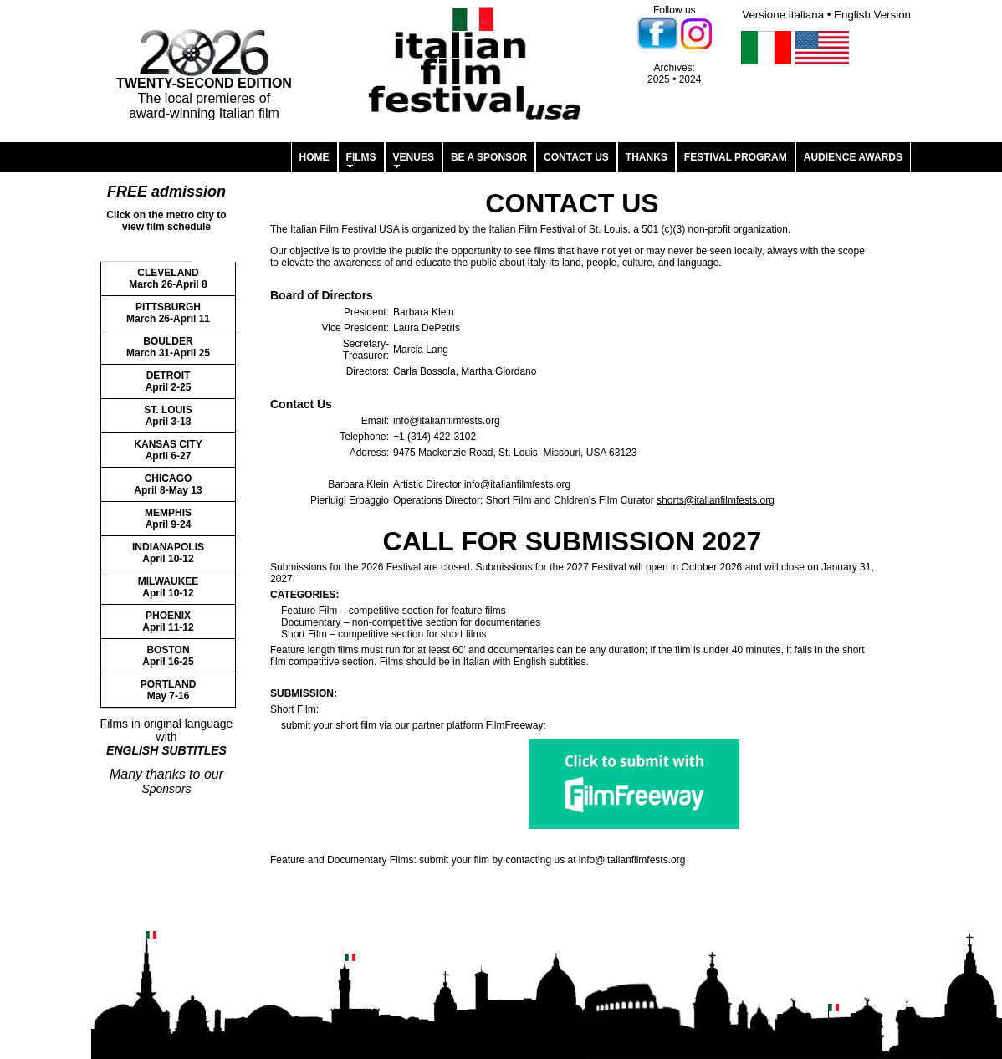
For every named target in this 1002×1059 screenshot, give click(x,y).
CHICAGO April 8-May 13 (168, 484)
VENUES (413, 157)
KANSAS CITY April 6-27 (168, 450)
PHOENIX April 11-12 (167, 621)
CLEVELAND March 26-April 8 (168, 278)
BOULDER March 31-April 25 (168, 347)
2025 (658, 79)
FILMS (361, 157)
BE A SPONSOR (489, 157)
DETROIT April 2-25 (169, 381)
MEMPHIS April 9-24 (168, 518)
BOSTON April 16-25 (167, 656)
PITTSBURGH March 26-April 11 (168, 313)
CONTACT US (576, 157)
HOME (314, 157)
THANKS (646, 157)
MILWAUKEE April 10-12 (168, 587)
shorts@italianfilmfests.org (716, 500)
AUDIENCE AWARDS (853, 157)
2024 (690, 79)
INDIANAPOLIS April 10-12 (168, 553)
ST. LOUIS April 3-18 (168, 415)
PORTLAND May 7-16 (169, 690)
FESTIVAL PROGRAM (735, 157)
